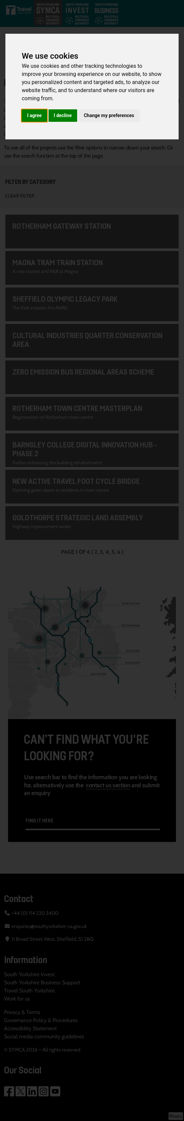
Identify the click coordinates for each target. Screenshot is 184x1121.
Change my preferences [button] (109, 115)
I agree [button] (34, 115)
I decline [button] (63, 115)
